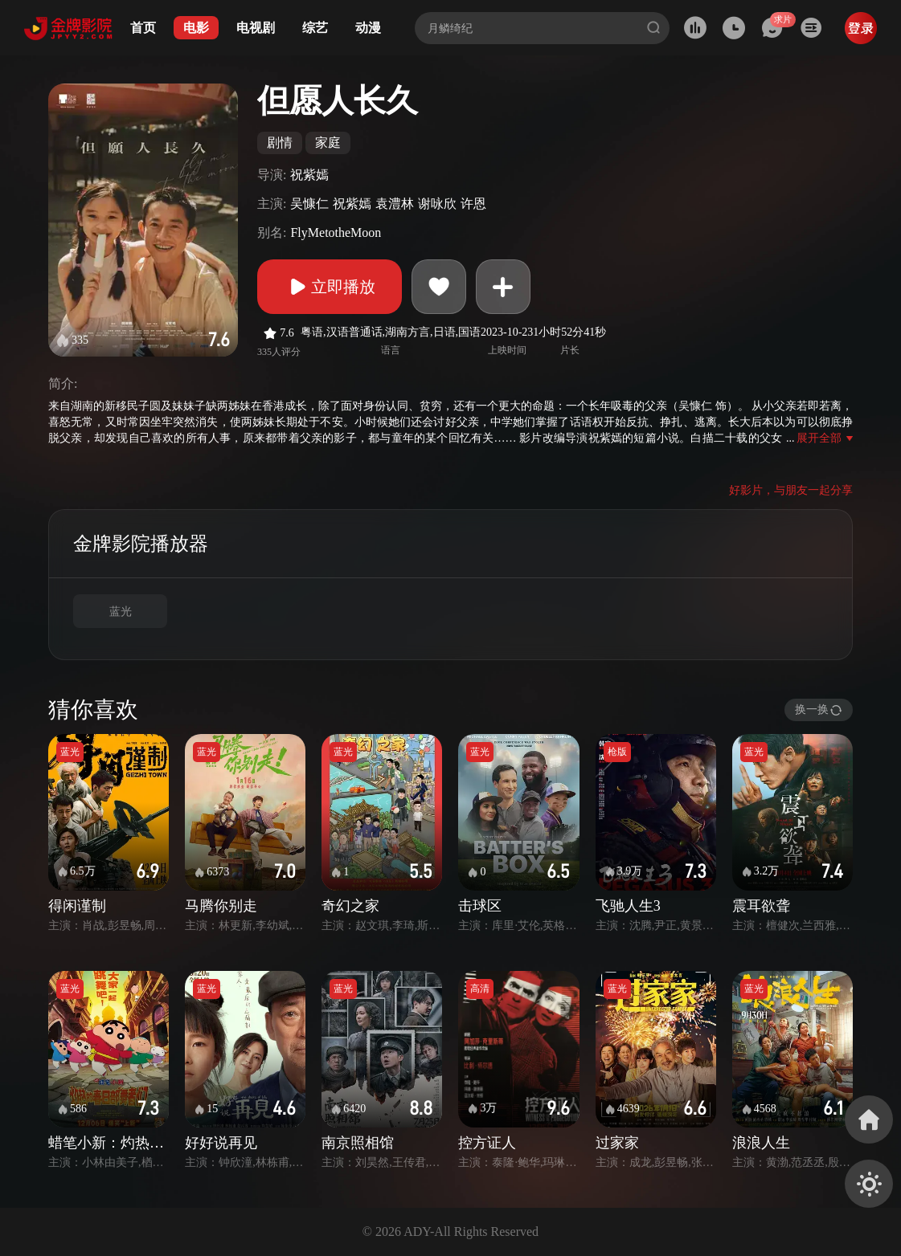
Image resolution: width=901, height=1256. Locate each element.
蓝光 (120, 612)
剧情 (280, 142)
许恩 (473, 203)
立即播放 (329, 286)
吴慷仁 (309, 203)
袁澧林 (394, 203)
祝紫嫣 (309, 174)
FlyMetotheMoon (335, 232)
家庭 (328, 142)
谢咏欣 (437, 203)
